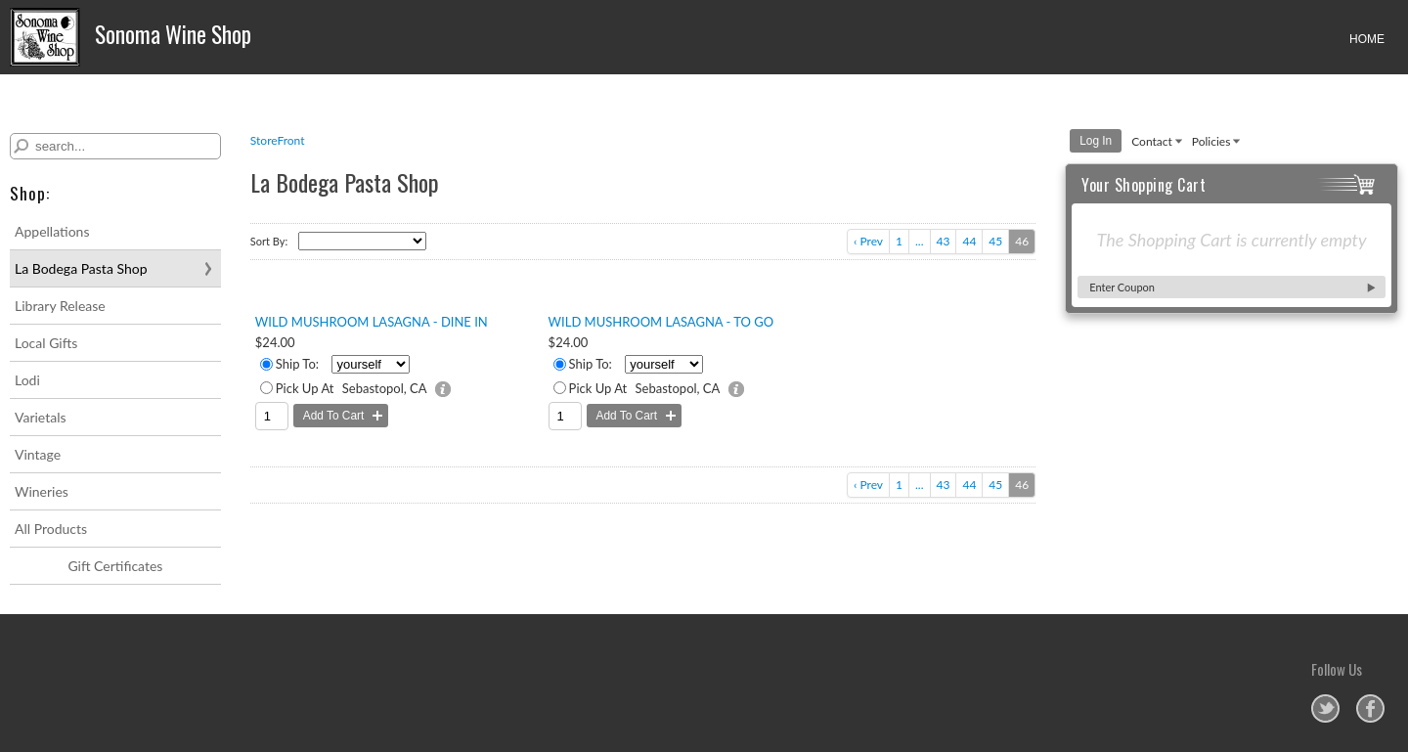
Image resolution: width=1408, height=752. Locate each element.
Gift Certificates (114, 565)
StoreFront (277, 140)
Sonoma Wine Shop (134, 37)
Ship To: (297, 364)
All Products (51, 528)
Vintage (38, 454)
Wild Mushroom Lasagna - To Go (661, 322)
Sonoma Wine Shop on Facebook (1370, 708)
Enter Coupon (1122, 287)
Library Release (60, 305)
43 (943, 241)
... (919, 241)
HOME (1367, 39)
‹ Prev (868, 241)
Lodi (27, 380)
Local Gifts (46, 342)
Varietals (40, 417)
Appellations (52, 231)
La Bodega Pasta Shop (81, 268)
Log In (1095, 141)
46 (1022, 241)
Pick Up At (305, 388)
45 (995, 241)
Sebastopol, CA (384, 388)
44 (969, 241)
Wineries (41, 491)
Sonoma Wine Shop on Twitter (1325, 708)
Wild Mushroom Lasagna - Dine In (371, 322)
